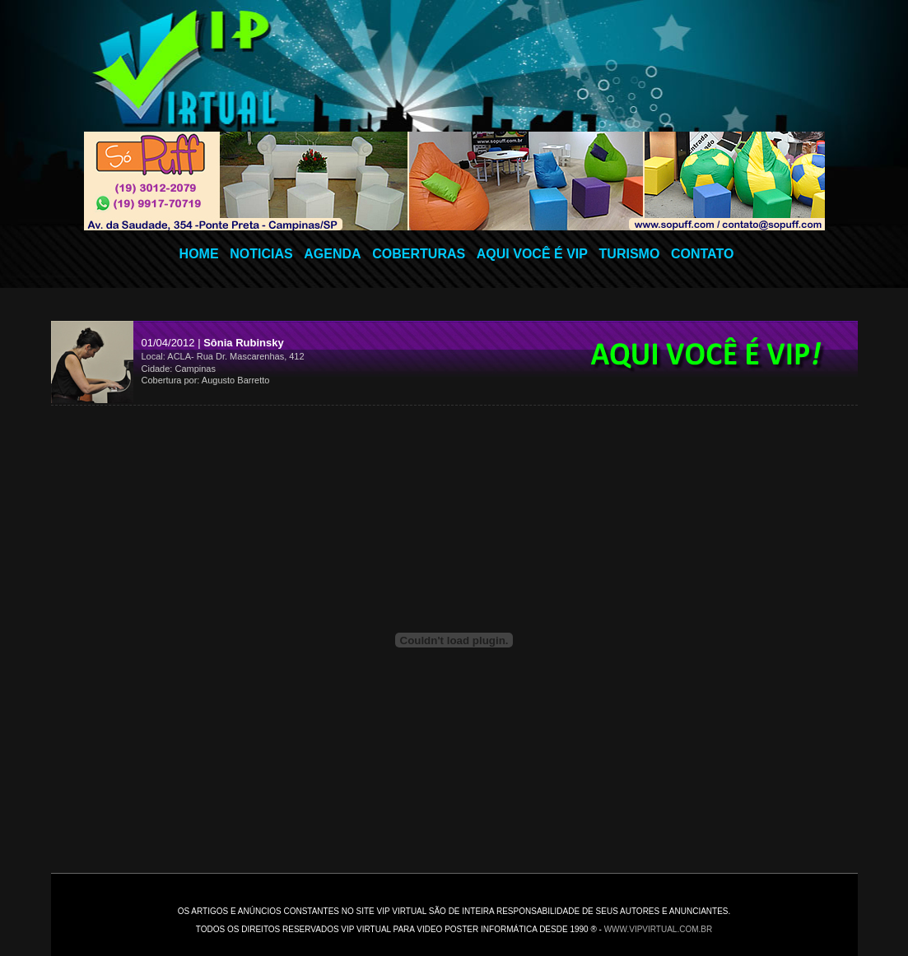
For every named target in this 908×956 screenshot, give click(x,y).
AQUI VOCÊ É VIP (532, 254)
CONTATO (702, 254)
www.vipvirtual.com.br (658, 929)
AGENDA (332, 254)
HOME (199, 254)
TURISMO (629, 254)
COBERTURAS (418, 254)
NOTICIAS (261, 254)
